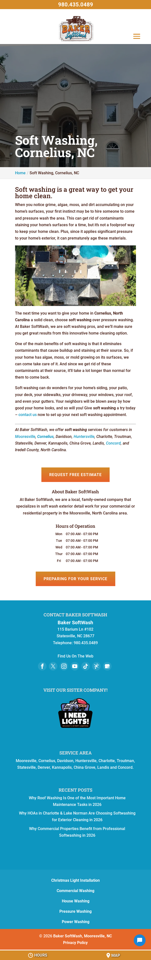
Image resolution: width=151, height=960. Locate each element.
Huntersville (84, 436)
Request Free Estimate (75, 474)
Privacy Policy (75, 942)
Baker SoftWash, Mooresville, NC (82, 936)
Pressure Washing (75, 911)
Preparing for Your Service (75, 578)
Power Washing (75, 921)
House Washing (75, 901)
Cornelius (45, 436)
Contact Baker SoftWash (75, 615)
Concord (113, 443)
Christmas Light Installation (75, 880)
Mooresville (25, 436)
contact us (27, 414)
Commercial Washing (75, 890)
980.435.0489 (75, 4)
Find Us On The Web (75, 656)
